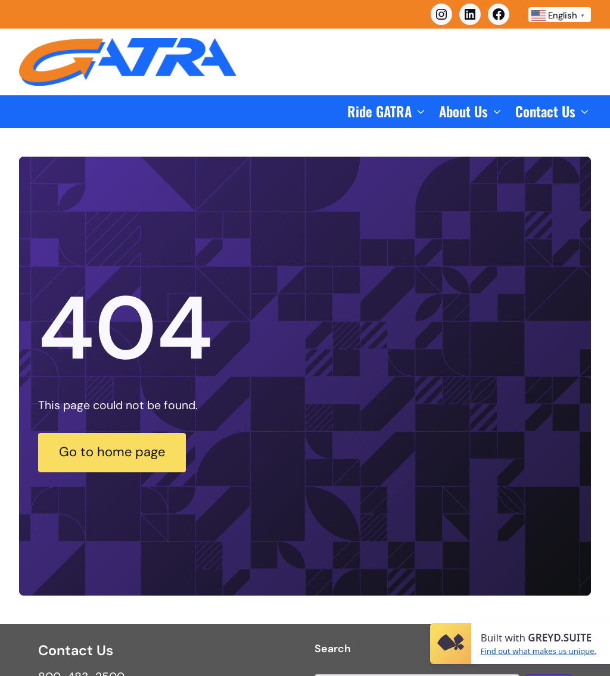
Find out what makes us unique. (538, 651)
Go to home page (116, 452)
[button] (387, 111)
